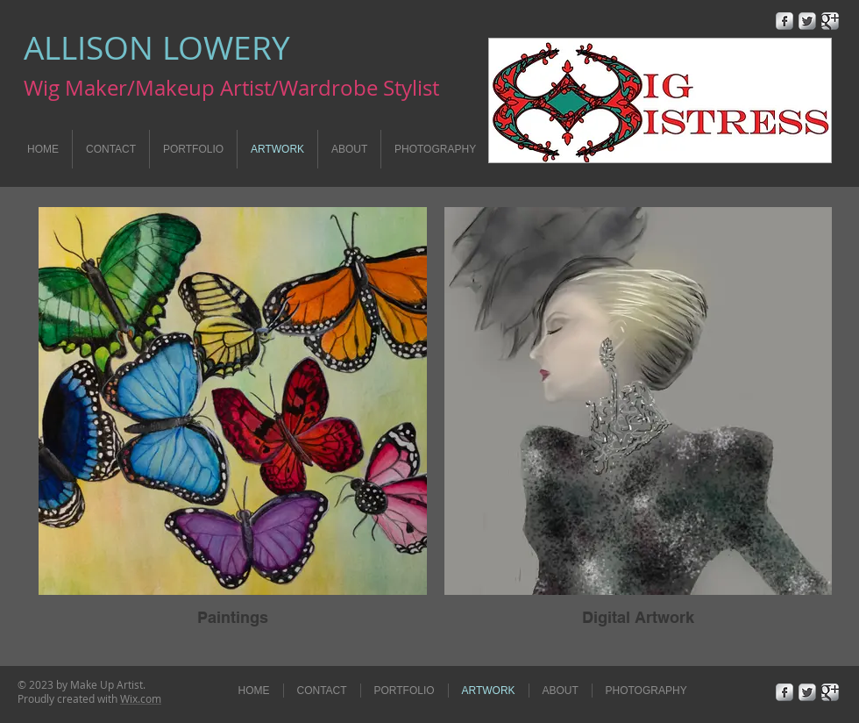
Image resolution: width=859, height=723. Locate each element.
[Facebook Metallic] (784, 21)
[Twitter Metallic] (807, 21)
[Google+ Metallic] (830, 21)
